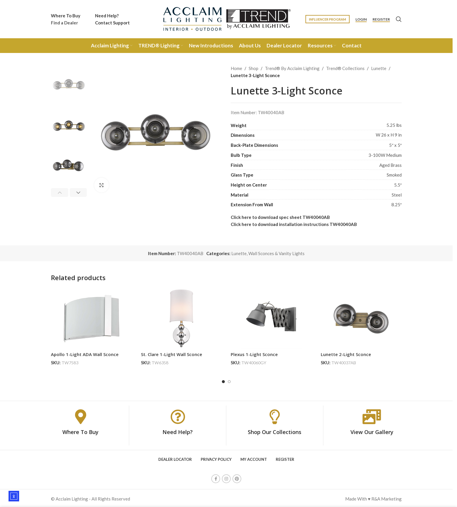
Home (236, 68)
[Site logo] (226, 18)
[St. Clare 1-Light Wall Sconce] (181, 318)
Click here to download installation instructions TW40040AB (294, 224)
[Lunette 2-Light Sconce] (361, 318)
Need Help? (177, 430)
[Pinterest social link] (236, 477)
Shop (253, 68)
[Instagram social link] (226, 477)
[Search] (399, 19)
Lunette (378, 68)
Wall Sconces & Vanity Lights (276, 253)
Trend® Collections (345, 68)
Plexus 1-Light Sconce (254, 354)
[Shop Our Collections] (274, 415)
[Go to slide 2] (229, 380)
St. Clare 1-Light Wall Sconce (171, 354)
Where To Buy (80, 430)
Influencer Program (327, 19)
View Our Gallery (371, 430)
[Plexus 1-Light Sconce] (271, 318)
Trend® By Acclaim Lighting (292, 68)
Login (361, 19)
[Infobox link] (65, 19)
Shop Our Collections (274, 430)
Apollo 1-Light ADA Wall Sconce (85, 354)
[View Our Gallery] (372, 415)
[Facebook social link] (215, 477)
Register (381, 19)
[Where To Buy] (80, 415)
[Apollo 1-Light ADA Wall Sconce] (91, 318)
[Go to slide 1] (223, 380)
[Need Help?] (177, 415)
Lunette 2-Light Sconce (346, 354)
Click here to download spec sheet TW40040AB (280, 217)
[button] (59, 192)
